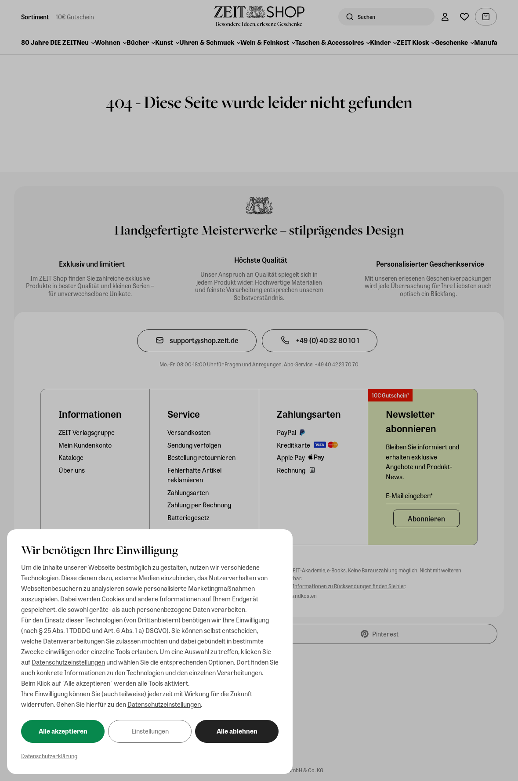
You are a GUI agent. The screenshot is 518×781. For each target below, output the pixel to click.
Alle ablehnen (237, 731)
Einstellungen (150, 731)
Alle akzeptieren (63, 731)
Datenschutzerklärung (49, 756)
